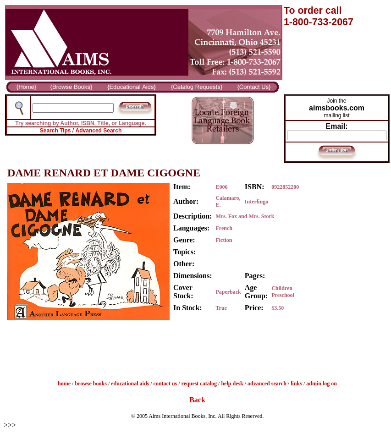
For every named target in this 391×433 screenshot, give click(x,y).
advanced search (267, 383)
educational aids (130, 383)
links (296, 383)
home (64, 383)
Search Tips (55, 130)
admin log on (321, 383)
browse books (90, 383)
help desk (232, 383)
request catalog (199, 383)
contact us (165, 383)
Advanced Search (99, 130)
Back (197, 400)
